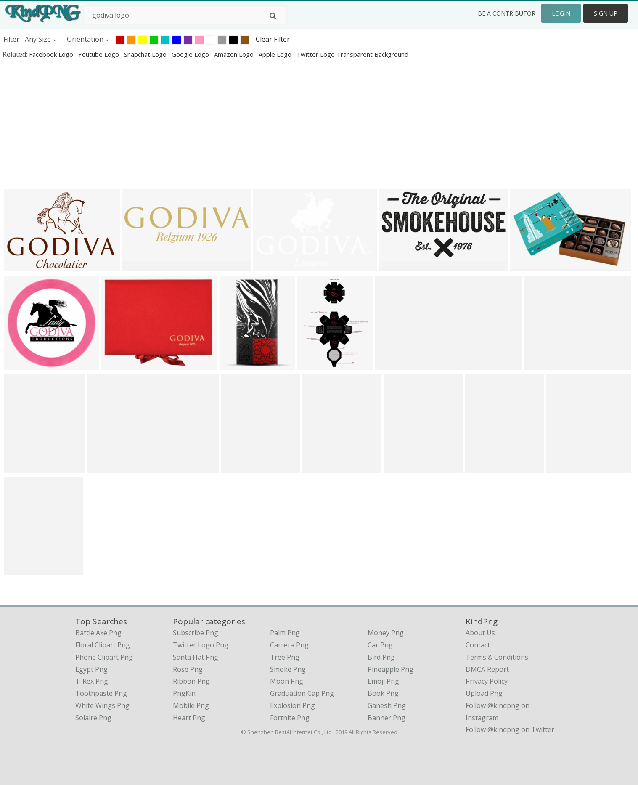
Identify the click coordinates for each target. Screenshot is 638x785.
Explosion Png (292, 705)
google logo (191, 54)
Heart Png (189, 717)
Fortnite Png (290, 717)
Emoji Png (383, 681)
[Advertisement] (252, 124)
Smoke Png (288, 669)
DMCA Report (487, 669)
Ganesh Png (387, 705)
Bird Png (381, 657)
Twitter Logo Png (200, 645)
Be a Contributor (506, 13)
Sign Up (605, 13)
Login (561, 13)
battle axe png (98, 632)
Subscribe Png (195, 632)
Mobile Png (191, 705)
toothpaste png (101, 693)
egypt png (91, 669)
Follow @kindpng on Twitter (510, 729)
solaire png (93, 717)
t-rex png (91, 681)
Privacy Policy (487, 681)
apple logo (276, 54)
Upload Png (484, 693)
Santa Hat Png (195, 657)
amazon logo (234, 54)
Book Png (383, 693)
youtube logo (99, 54)
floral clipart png (102, 645)
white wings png (102, 705)
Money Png (386, 632)
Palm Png (285, 632)
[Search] (273, 16)
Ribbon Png (191, 681)
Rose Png (188, 669)
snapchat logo (146, 54)
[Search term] (185, 15)
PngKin (184, 693)
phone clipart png (104, 657)
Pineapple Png (390, 669)
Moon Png (286, 681)
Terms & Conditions (497, 657)
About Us (480, 632)
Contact (478, 645)
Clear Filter (273, 39)
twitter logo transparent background (352, 54)
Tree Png (284, 657)
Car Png (380, 645)
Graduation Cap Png (302, 693)
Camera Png (289, 645)
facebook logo (52, 54)
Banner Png (386, 717)
